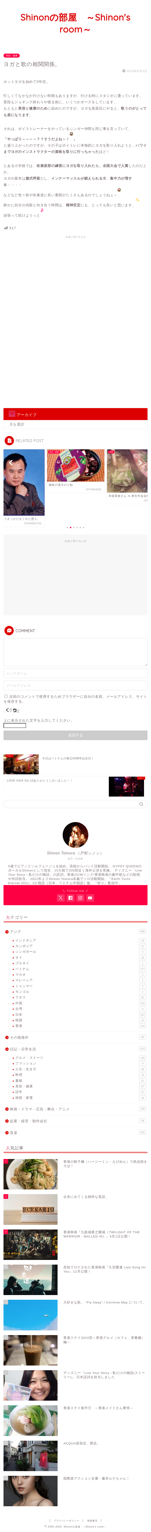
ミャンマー (80, 986)
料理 (80, 1075)
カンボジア (80, 946)
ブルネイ (80, 963)
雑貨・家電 (80, 1098)
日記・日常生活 (78, 1048)
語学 (80, 1092)
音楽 (78, 1132)
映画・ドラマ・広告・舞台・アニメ (78, 1108)
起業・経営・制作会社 (78, 1120)
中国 (80, 1003)
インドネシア (80, 940)
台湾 (80, 1009)
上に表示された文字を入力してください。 (38, 720)
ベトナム (80, 969)
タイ (80, 957)
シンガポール (80, 951)
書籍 (80, 1080)
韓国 (80, 1020)
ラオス (80, 997)
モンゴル (80, 991)
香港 (80, 1026)
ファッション (80, 1063)
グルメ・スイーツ (80, 1058)
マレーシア (80, 980)
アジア (78, 931)
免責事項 (92, 1520)
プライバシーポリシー (66, 1520)
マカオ (80, 974)
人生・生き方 (80, 1069)
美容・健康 (11, 55)
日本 (80, 1014)
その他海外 (78, 1037)
